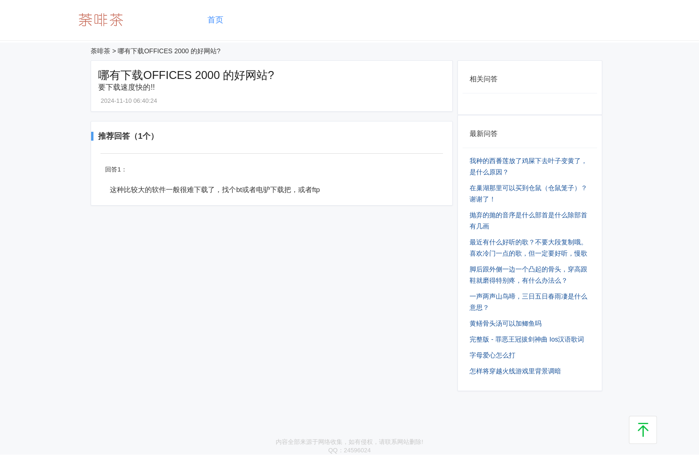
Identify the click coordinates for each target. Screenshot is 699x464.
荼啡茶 (100, 51)
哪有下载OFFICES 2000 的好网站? (169, 51)
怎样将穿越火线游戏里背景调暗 (515, 371)
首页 (215, 19)
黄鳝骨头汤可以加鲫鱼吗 (506, 323)
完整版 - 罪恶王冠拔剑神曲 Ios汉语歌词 (527, 339)
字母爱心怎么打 (492, 355)
